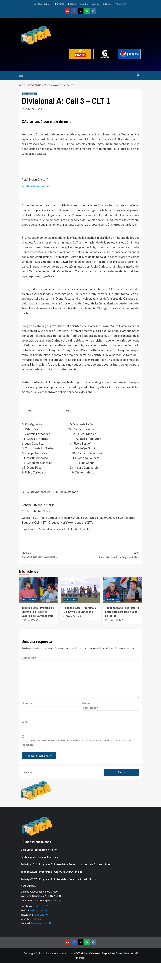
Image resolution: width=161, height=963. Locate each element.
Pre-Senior (120, 3)
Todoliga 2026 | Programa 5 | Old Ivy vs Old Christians (80, 610)
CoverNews (122, 953)
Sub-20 (84, 3)
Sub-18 (95, 3)
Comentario (30, 657)
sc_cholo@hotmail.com (36, 186)
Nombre (28, 703)
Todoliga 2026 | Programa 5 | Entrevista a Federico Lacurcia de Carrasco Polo (38, 612)
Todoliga (36, 918)
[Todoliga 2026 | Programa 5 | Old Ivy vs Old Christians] (80, 590)
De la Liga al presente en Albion (39, 849)
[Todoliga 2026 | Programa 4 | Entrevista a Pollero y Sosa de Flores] (122, 590)
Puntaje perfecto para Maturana (40, 856)
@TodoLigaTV (38, 910)
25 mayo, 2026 (29, 620)
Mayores (59, 3)
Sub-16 (107, 3)
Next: (110, 555)
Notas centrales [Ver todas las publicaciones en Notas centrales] (29, 94)
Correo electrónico (90, 705)
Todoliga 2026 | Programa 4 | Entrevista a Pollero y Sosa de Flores (122, 612)
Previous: (51, 555)
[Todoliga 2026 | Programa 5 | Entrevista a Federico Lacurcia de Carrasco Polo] (38, 590)
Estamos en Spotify (42, 923)
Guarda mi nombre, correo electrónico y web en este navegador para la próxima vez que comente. (77, 742)
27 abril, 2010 (31, 109)
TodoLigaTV (40, 906)
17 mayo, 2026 (113, 620)
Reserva (72, 3)
